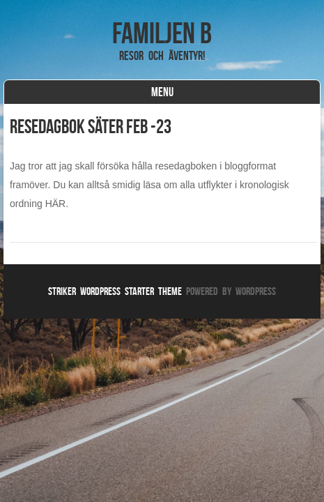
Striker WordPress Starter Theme (115, 291)
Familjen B (162, 33)
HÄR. (56, 203)
